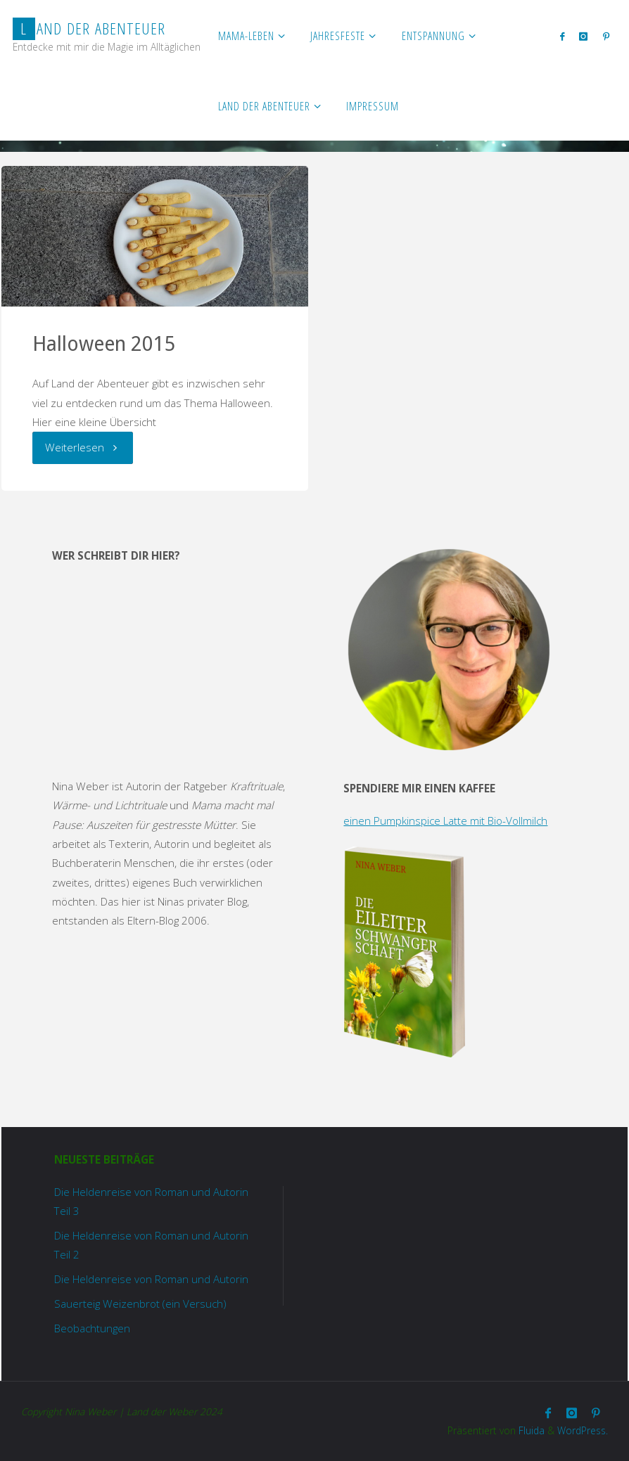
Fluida (530, 1430)
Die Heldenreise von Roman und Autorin (151, 1279)
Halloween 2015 (104, 344)
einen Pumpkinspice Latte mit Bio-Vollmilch (445, 820)
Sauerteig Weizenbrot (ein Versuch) (140, 1303)
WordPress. (582, 1430)
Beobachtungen (92, 1328)
